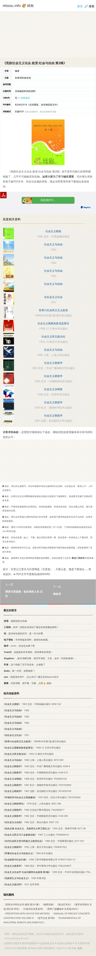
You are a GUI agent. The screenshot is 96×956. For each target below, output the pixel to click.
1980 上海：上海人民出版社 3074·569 (33, 760)
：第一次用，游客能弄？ (19, 670)
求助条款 (25, 97)
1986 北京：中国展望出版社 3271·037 (43, 840)
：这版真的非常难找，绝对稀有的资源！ (28, 652)
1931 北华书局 (21, 884)
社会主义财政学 (53, 363)
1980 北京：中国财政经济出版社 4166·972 (35, 772)
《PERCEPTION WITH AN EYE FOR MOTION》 (27, 913)
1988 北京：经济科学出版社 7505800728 (35, 778)
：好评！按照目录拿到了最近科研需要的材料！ (31, 627)
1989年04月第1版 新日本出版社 (34, 741)
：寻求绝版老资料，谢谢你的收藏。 (26, 639)
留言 (80, 6)
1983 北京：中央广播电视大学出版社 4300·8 (36, 766)
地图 (79, 948)
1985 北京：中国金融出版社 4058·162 (32, 704)
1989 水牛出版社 (28, 853)
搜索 (91, 6)
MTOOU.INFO (35, 948)
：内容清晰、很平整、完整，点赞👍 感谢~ (27, 683)
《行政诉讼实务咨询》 (33, 908)
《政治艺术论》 (64, 904)
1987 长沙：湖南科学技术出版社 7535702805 (37, 784)
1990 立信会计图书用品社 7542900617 (33, 809)
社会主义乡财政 (53, 389)
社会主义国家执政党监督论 (53, 323)
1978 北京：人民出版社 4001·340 (32, 803)
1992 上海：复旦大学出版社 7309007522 (35, 847)
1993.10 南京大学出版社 (28, 753)
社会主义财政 (53, 231)
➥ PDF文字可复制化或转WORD (31, 574)
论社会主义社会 (53, 297)
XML (74, 948)
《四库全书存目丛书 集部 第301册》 (22, 904)
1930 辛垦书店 (24, 878)
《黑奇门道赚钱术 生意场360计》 (62, 908)
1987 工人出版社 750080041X (36, 834)
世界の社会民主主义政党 (53, 310)
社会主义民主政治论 (53, 336)
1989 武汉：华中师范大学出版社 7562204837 (37, 865)
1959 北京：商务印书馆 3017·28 (44, 828)
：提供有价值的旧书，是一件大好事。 (24, 633)
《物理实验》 (48, 904)
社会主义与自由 (53, 244)
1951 (16, 735)
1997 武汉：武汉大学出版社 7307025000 (42, 797)
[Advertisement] (48, 35)
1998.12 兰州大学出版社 (32, 747)
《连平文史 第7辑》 (46, 917)
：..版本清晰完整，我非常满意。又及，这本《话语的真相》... (40, 658)
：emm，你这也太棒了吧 (19, 645)
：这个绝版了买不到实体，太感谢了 (24, 664)
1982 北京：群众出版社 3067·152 (31, 822)
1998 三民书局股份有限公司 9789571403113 (39, 859)
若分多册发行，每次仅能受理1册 (40, 111)
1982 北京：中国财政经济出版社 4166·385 (35, 815)
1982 (16, 710)
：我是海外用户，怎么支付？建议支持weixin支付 (31, 676)
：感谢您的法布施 (15, 620)
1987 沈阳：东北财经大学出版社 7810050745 (37, 791)
